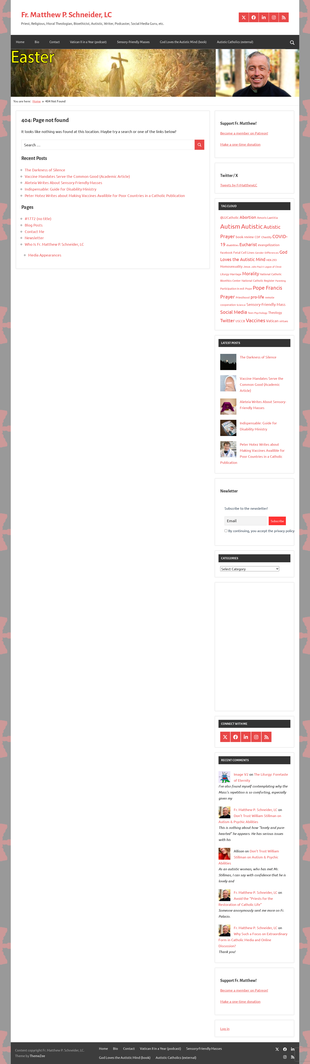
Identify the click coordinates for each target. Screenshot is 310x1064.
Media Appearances (44, 255)
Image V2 (241, 774)
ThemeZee (37, 1056)
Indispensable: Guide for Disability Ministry (60, 189)
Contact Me (34, 231)
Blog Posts (34, 225)
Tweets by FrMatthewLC (238, 185)
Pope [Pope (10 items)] (248, 288)
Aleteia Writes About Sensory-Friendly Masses (63, 182)
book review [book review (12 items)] (245, 237)
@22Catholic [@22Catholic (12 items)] (229, 217)
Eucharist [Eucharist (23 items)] (248, 244)
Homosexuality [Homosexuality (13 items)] (231, 266)
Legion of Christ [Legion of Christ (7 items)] (273, 266)
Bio (37, 42)
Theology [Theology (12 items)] (275, 312)
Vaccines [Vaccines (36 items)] (255, 320)
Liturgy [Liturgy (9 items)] (224, 274)
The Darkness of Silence (45, 169)
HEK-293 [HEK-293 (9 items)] (271, 260)
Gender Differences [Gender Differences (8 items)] (267, 252)
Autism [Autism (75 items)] (230, 226)
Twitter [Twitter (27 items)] (227, 320)
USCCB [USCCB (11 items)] (240, 321)
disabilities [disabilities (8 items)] (232, 245)
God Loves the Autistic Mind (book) (183, 42)
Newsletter (34, 237)
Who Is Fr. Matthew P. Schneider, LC (54, 244)
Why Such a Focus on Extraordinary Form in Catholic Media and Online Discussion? (253, 939)
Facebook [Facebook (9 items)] (226, 252)
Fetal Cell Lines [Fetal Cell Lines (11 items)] (243, 252)
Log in (224, 1028)
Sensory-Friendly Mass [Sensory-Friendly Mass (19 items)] (265, 304)
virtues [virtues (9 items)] (283, 321)
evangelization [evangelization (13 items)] (269, 245)
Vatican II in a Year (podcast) (88, 42)
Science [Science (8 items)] (241, 304)
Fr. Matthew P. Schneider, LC (68, 14)
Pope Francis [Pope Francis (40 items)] (267, 287)
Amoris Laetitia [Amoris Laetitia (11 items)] (267, 217)
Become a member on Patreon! (244, 133)
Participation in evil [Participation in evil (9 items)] (232, 288)
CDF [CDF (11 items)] (257, 237)
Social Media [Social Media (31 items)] (233, 311)
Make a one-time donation (240, 144)
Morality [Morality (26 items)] (250, 273)
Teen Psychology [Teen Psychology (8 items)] (257, 312)
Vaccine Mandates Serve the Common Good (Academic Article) (77, 176)
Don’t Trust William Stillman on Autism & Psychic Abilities (249, 857)
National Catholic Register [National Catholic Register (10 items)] (258, 280)
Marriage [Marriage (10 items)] (235, 274)
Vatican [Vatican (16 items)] (272, 320)
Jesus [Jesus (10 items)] (246, 266)
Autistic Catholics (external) (235, 42)
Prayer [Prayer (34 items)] (227, 296)
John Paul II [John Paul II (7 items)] (257, 266)
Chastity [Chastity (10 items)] (266, 237)
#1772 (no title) (38, 218)
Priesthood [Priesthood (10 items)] (243, 297)
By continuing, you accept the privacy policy (259, 530)
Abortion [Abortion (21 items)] (248, 217)
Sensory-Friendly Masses (133, 42)
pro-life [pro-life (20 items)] (257, 296)
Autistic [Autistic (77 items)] (252, 226)
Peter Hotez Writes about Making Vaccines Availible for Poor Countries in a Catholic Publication (105, 195)
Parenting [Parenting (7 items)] (280, 280)
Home (20, 42)
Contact (55, 42)
